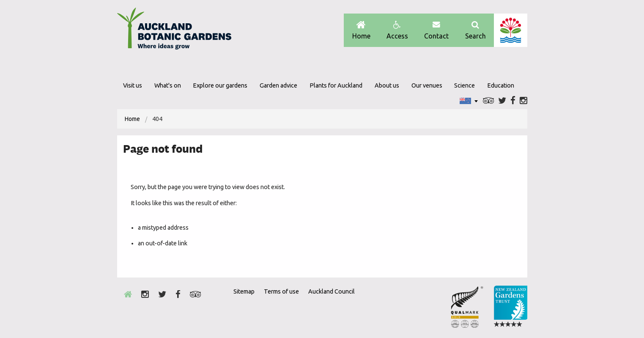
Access (397, 30)
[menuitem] (132, 118)
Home (361, 30)
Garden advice (278, 85)
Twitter (502, 100)
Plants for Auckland (336, 85)
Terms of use (281, 291)
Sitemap (244, 291)
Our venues (426, 85)
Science (464, 85)
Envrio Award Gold (467, 307)
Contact (436, 30)
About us (387, 85)
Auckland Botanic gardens (174, 31)
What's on (167, 85)
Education (500, 85)
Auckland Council (510, 30)
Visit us (132, 85)
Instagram (523, 100)
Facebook (512, 100)
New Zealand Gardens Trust (510, 307)
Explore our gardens (220, 85)
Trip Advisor (488, 100)
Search (475, 30)
